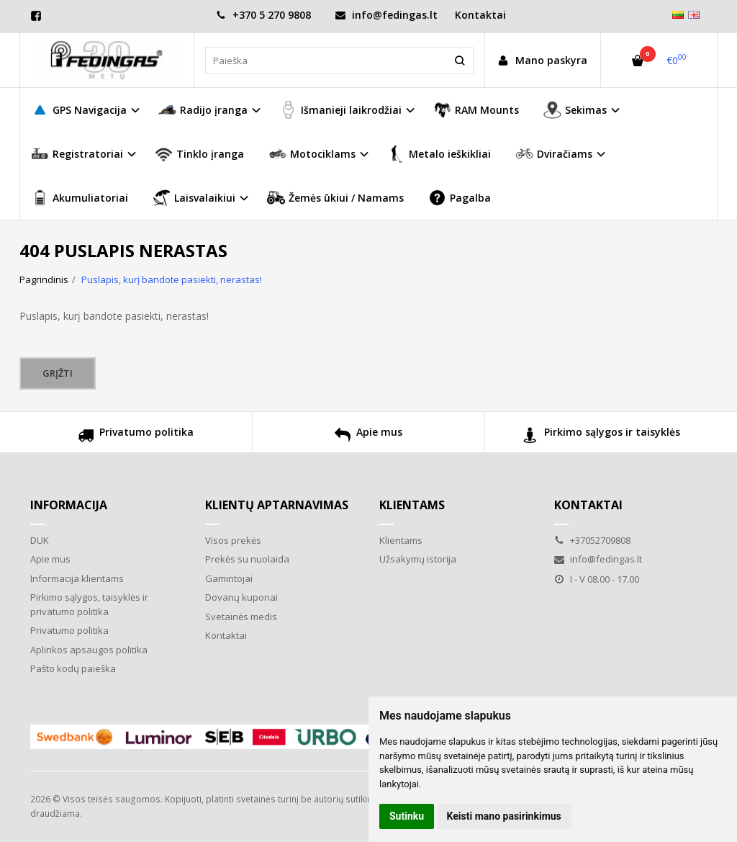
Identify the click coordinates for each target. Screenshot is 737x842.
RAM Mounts (476, 110)
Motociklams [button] (312, 154)
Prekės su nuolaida (247, 558)
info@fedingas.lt (386, 15)
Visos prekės (233, 540)
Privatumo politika (136, 436)
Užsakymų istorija (417, 558)
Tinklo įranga (199, 154)
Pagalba (459, 198)
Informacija (68, 505)
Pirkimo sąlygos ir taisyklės (601, 436)
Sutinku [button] (406, 816)
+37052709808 (592, 540)
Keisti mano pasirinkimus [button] (504, 816)
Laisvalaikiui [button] (194, 198)
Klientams (412, 505)
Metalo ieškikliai (439, 154)
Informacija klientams (77, 578)
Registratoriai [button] (77, 154)
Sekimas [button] (575, 110)
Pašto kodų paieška (73, 668)
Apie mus (368, 436)
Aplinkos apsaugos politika (89, 649)
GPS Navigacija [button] (79, 110)
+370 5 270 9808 (263, 15)
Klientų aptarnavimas (276, 505)
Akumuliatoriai (79, 198)
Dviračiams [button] (553, 154)
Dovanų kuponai (241, 597)
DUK (39, 540)
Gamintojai (229, 578)
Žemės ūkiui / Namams (335, 198)
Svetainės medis (241, 616)
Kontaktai (480, 15)
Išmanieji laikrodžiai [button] (340, 110)
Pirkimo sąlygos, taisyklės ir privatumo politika (89, 604)
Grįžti (57, 373)
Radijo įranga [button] (203, 110)
